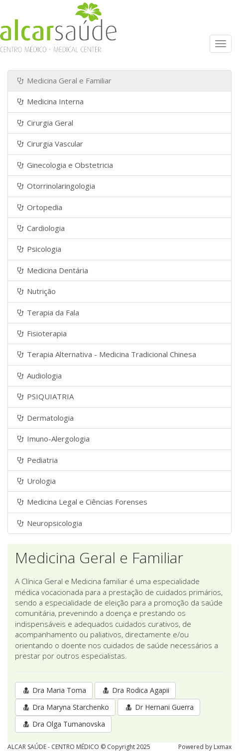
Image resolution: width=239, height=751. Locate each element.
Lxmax (223, 747)
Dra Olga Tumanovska (63, 724)
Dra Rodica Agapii (135, 690)
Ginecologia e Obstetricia (64, 165)
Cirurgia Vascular (49, 144)
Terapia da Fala (47, 312)
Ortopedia (38, 207)
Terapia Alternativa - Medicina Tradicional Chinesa (105, 354)
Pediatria (36, 460)
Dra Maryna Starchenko (65, 707)
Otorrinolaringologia (55, 186)
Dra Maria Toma (53, 690)
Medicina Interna (49, 101)
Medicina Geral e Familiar (63, 80)
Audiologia (38, 375)
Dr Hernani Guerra (159, 707)
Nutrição (35, 291)
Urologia (35, 481)
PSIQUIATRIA (44, 396)
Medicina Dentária (51, 270)
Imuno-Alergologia (52, 439)
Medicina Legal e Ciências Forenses (81, 502)
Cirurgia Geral (44, 123)
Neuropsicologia (48, 523)
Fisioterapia (41, 333)
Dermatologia (44, 418)
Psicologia (38, 249)
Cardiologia (40, 228)
